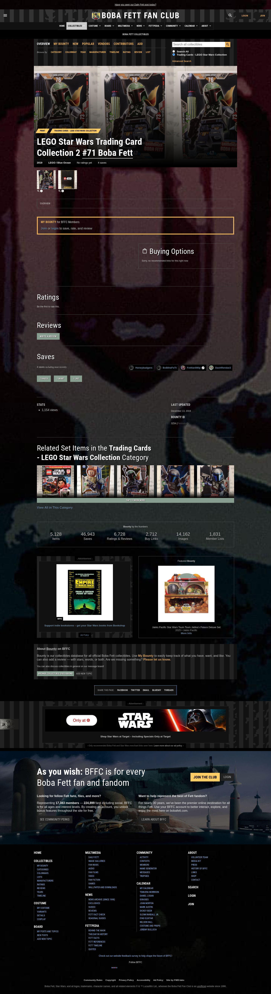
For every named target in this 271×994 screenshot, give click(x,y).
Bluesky (156, 690)
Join (262, 15)
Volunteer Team (199, 857)
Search (193, 887)
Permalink (182, 423)
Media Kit (196, 861)
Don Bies (144, 899)
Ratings (41, 884)
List (148, 52)
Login (245, 15)
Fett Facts (93, 938)
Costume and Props (150, 926)
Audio (91, 868)
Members (144, 865)
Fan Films (93, 872)
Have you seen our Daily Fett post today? (135, 4)
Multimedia (125, 25)
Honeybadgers (140, 367)
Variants (41, 911)
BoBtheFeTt (167, 367)
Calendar (191, 25)
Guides (91, 907)
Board (110, 25)
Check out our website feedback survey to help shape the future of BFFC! (135, 956)
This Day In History (97, 934)
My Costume (43, 908)
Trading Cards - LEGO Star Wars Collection (202, 54)
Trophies (144, 876)
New (75, 44)
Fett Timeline (95, 945)
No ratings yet (84, 162)
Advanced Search (181, 61)
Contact (195, 880)
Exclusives (94, 903)
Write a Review (48, 336)
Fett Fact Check (96, 914)
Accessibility (143, 980)
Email (146, 690)
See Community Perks (54, 819)
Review (138, 52)
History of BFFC (199, 868)
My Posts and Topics (47, 931)
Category (56, 52)
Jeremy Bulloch (148, 929)
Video (91, 876)
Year (83, 52)
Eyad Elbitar (146, 918)
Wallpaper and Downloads (102, 887)
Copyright (110, 980)
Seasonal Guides (97, 918)
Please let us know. (157, 659)
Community (173, 25)
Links (194, 872)
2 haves (44, 378)
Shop (193, 876)
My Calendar (146, 888)
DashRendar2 (220, 367)
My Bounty (61, 44)
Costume (95, 25)
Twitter (135, 690)
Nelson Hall (146, 922)
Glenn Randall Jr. (149, 914)
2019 (39, 162)
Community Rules (93, 980)
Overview (43, 44)
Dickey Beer (146, 911)
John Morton (146, 903)
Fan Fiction (94, 880)
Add (140, 44)
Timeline (114, 52)
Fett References (96, 941)
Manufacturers (45, 880)
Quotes (92, 949)
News (141, 25)
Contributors (124, 44)
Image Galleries (96, 861)
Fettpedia (156, 25)
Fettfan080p (193, 367)
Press (194, 865)
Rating (127, 52)
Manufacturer (97, 52)
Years (40, 892)
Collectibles (76, 25)
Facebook (122, 690)
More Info (186, 633)
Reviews (41, 888)
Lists (39, 877)
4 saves (102, 162)
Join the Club (205, 777)
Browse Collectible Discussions (55, 673)
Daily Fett (93, 857)
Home (62, 26)
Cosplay (41, 919)
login (55, 228)
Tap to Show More (135, 500)
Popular (88, 44)
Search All (183, 51)
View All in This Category (55, 507)
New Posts (42, 935)
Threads (169, 690)
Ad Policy (84, 635)
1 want (60, 378)
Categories (42, 869)
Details (41, 915)
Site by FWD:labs (175, 980)
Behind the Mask (97, 930)
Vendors (104, 44)
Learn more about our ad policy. (168, 745)
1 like (76, 378)
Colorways (42, 873)
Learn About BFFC (154, 819)
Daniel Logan (147, 895)
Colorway (71, 52)
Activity (144, 857)
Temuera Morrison (149, 892)
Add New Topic (84, 673)
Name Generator (148, 868)
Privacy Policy (126, 980)
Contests (144, 861)
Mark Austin (146, 907)
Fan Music (93, 865)
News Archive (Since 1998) (101, 899)
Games (91, 883)
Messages (145, 872)
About (207, 25)
